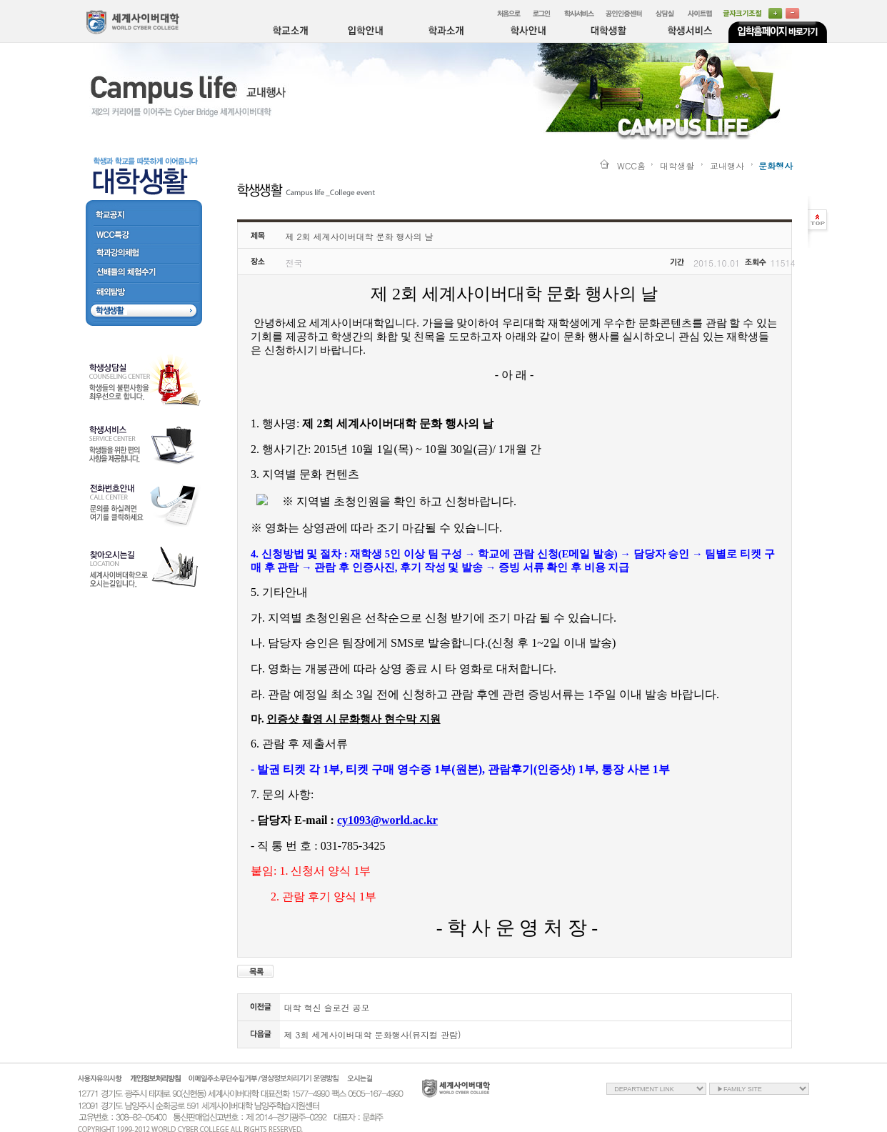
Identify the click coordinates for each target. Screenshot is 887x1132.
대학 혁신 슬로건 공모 (327, 1007)
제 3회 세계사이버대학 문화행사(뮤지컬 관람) (372, 1034)
